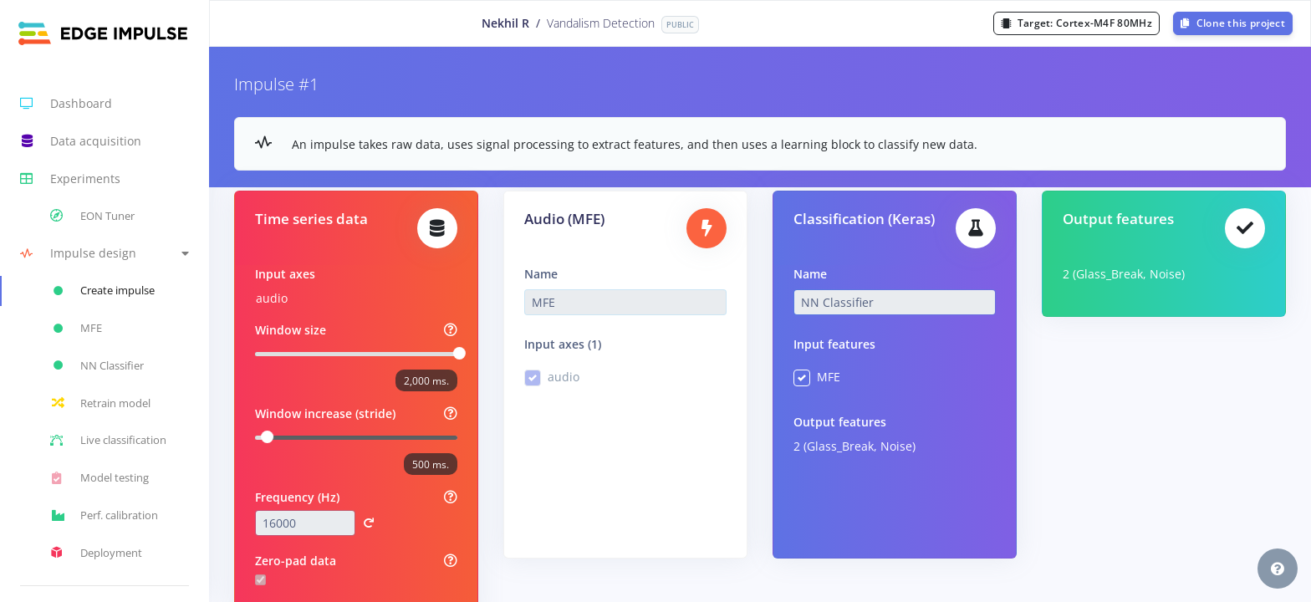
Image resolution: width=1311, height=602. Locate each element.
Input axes (285, 274)
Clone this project (1233, 23)
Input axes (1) (562, 344)
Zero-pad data (295, 561)
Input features (834, 344)
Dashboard (66, 104)
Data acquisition (80, 141)
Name (541, 274)
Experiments (70, 179)
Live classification (108, 441)
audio (272, 298)
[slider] (459, 353)
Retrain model (100, 403)
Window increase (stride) (325, 413)
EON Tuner (92, 216)
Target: (1076, 23)
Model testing (99, 478)
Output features (839, 422)
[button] (104, 254)
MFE (828, 377)
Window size (290, 330)
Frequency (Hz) (297, 497)
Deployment (96, 553)
